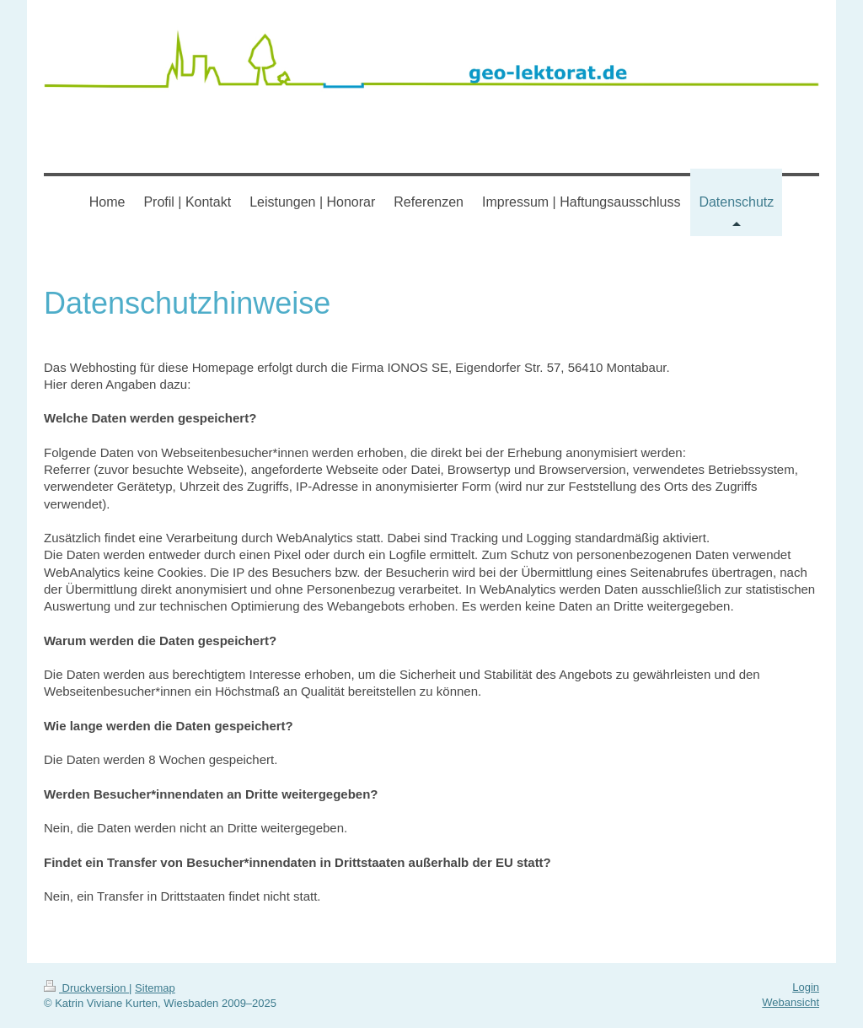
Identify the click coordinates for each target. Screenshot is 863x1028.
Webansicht (790, 1002)
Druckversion (86, 988)
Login (805, 987)
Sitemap (155, 988)
